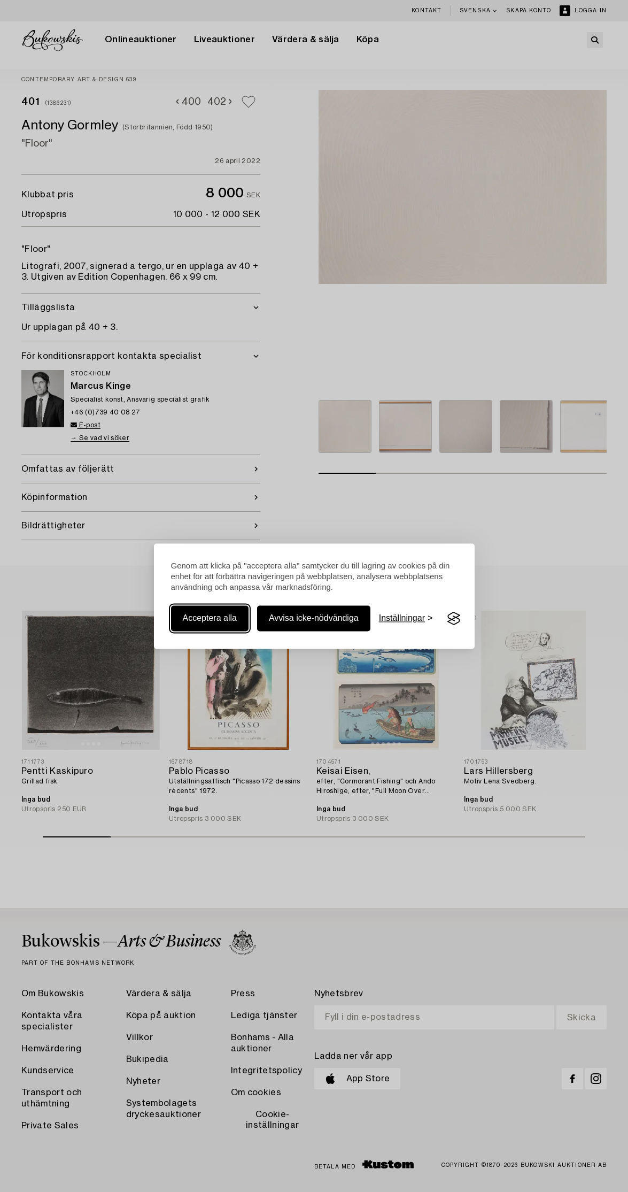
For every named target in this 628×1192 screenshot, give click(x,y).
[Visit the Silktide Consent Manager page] (454, 619)
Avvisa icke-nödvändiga (314, 618)
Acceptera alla (210, 618)
